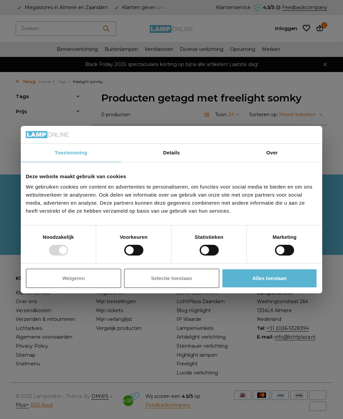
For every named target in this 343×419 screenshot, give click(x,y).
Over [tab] (272, 152)
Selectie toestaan (171, 278)
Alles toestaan (270, 278)
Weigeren (73, 278)
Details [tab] (171, 152)
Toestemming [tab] (71, 152)
